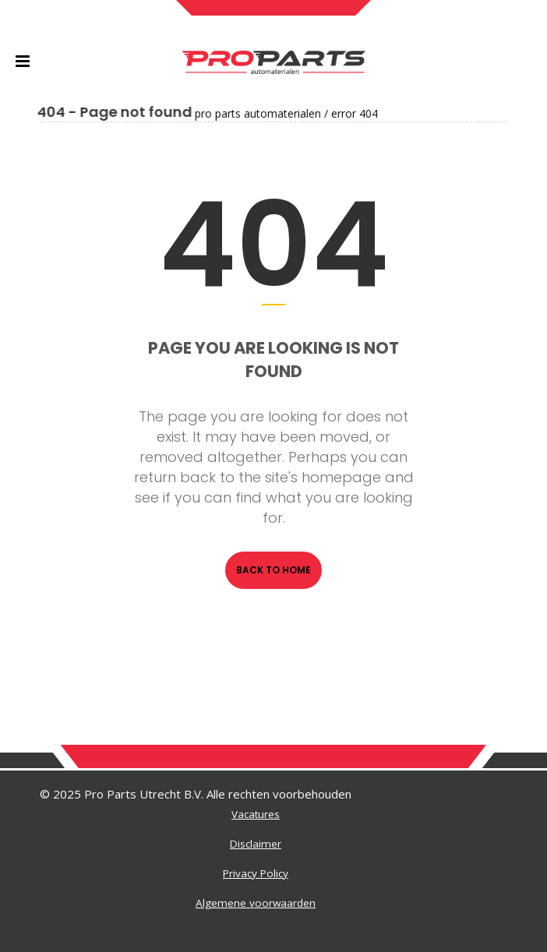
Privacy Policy (255, 873)
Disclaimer (255, 844)
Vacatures (255, 814)
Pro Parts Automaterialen (210, 113)
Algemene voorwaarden (256, 903)
